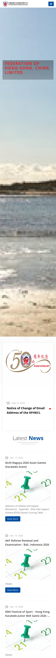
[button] (50, 409)
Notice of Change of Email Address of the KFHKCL (26, 410)
